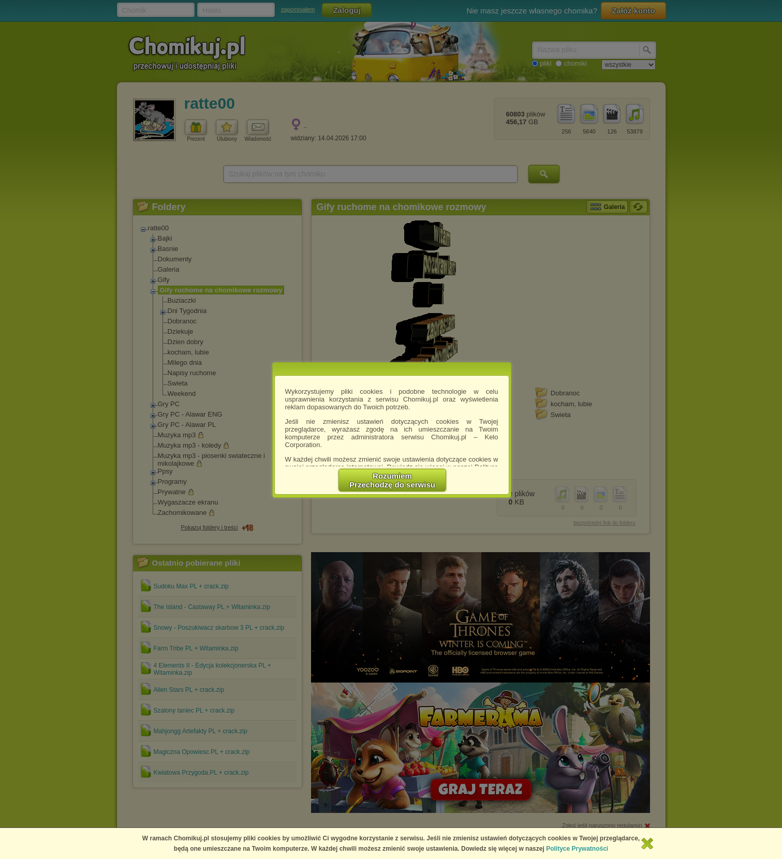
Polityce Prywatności (577, 848)
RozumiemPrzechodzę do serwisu (392, 480)
